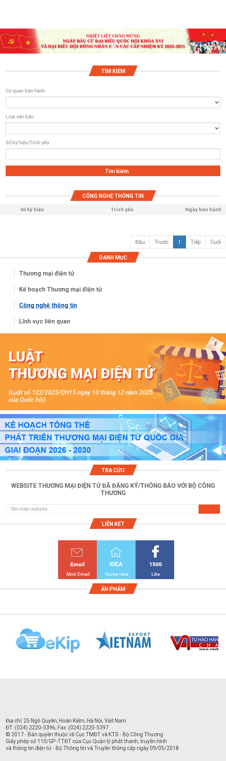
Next (222, 645)
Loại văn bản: (20, 116)
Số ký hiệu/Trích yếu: (25, 142)
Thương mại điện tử (46, 273)
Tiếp (196, 242)
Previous (4, 645)
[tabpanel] (113, 41)
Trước (161, 242)
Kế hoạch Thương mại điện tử (60, 289)
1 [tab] (113, 47)
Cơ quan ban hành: (26, 91)
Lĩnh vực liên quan (44, 321)
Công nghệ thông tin (48, 305)
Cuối (215, 242)
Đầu (140, 242)
